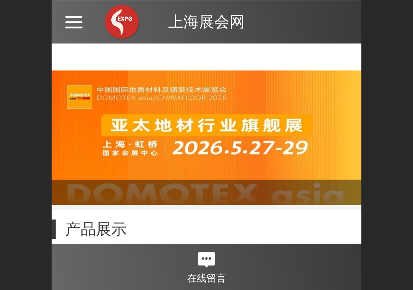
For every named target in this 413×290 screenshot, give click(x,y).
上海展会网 (206, 21)
